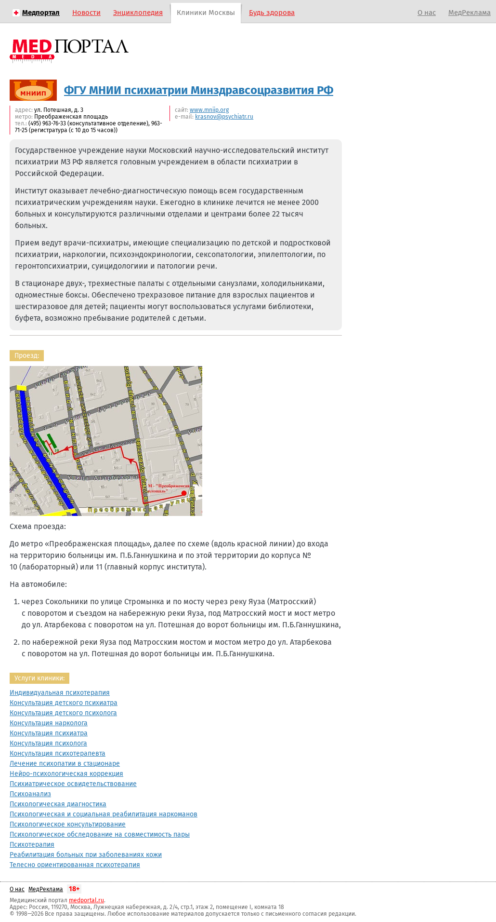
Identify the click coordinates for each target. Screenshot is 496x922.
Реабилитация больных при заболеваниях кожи (86, 855)
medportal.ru (86, 900)
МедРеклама (469, 12)
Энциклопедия (138, 12)
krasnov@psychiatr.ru (224, 116)
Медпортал (41, 12)
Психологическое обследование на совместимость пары (100, 834)
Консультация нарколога (49, 723)
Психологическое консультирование (68, 824)
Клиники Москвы (206, 12)
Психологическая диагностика (58, 804)
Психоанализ (30, 794)
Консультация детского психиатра (63, 703)
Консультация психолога (48, 743)
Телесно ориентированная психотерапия (75, 865)
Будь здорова (272, 12)
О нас (427, 12)
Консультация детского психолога (63, 713)
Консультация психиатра (49, 733)
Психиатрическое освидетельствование (73, 784)
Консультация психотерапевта (57, 753)
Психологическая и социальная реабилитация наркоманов (103, 814)
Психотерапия (32, 845)
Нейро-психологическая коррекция (66, 774)
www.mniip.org (209, 110)
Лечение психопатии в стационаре (65, 763)
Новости (86, 12)
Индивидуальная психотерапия (60, 693)
